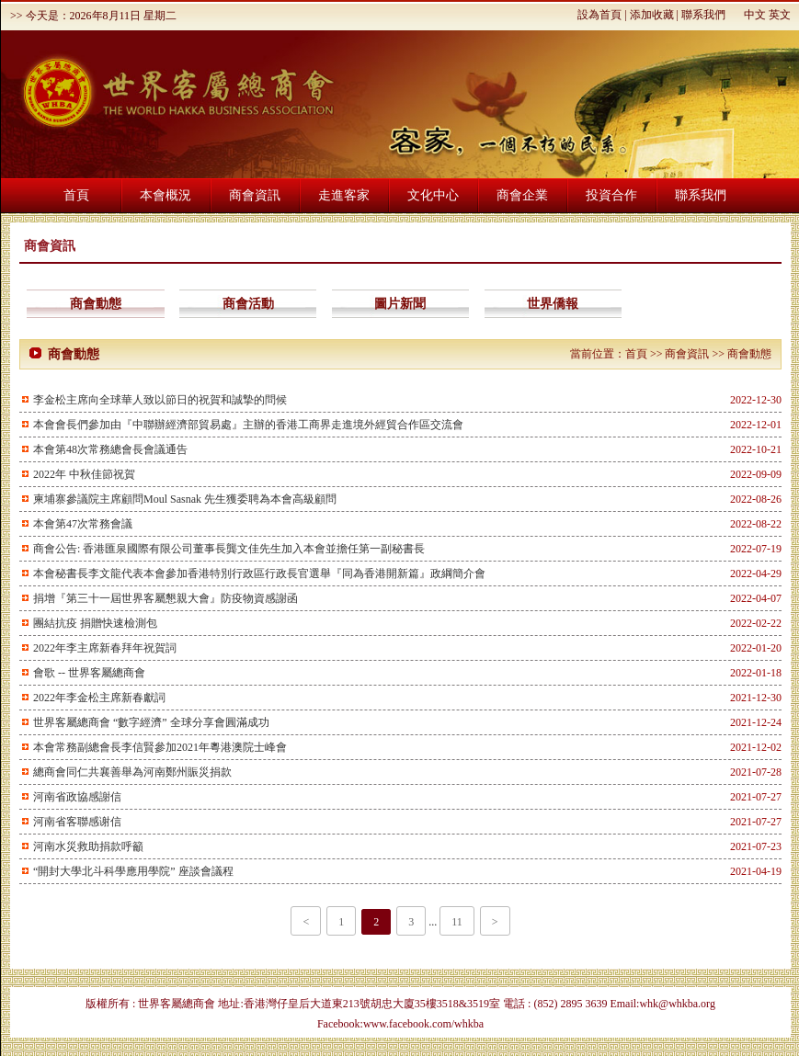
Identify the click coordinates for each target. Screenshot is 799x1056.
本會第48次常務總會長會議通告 (110, 449)
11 (456, 921)
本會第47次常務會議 (82, 523)
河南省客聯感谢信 (77, 821)
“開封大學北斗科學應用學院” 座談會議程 (133, 871)
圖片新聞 (400, 304)
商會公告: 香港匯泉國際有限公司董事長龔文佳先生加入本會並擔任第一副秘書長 (229, 548)
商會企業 (522, 195)
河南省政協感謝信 (77, 796)
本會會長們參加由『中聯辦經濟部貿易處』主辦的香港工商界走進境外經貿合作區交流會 (248, 424)
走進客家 (344, 195)
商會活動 (248, 304)
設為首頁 (599, 14)
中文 (755, 14)
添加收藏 (652, 14)
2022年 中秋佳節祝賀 (84, 474)
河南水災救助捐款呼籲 (88, 846)
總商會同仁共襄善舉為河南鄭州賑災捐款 (132, 772)
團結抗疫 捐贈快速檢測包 (95, 623)
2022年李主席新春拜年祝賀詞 (105, 648)
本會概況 (165, 195)
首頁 (76, 195)
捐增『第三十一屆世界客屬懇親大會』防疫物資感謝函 (165, 598)
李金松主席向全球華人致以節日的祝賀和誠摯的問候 (160, 399)
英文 (780, 14)
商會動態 (95, 304)
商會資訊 (254, 195)
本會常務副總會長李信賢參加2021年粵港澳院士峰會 (160, 747)
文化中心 (433, 195)
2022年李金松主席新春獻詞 (99, 697)
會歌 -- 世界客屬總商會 (89, 672)
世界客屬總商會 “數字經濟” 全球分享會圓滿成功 (151, 722)
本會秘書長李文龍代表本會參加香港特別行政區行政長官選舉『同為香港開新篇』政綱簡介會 (259, 573)
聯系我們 (703, 14)
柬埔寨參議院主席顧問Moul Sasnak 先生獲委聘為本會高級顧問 (185, 499)
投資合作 (611, 195)
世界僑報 (552, 304)
